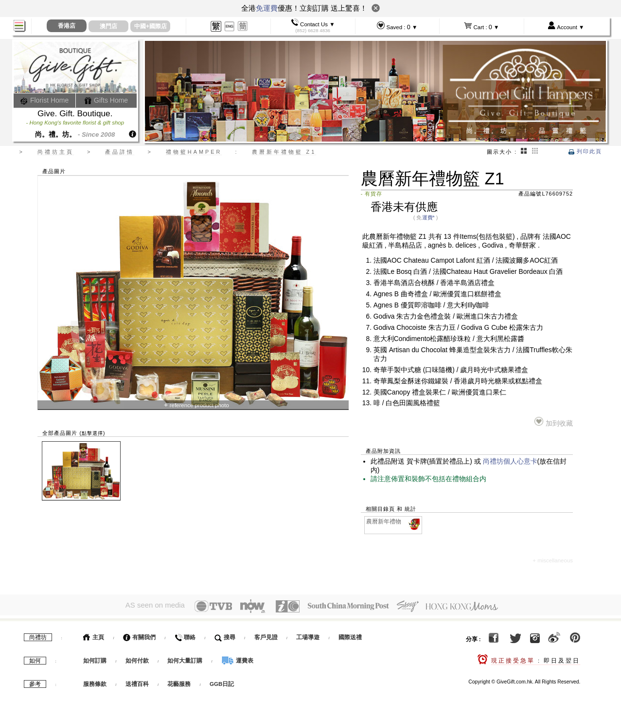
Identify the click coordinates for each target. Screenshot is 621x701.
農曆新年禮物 (393, 521)
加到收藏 (553, 422)
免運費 (267, 8)
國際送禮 (350, 636)
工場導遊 (307, 636)
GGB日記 (222, 682)
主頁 (93, 636)
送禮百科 (137, 682)
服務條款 (94, 682)
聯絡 (185, 636)
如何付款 (137, 659)
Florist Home (44, 100)
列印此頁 (585, 151)
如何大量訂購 (185, 659)
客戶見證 (266, 636)
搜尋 (224, 636)
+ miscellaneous (552, 560)
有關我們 (139, 636)
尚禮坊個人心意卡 (510, 461)
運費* (428, 217)
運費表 (237, 659)
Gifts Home (106, 100)
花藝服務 (179, 682)
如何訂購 (94, 659)
